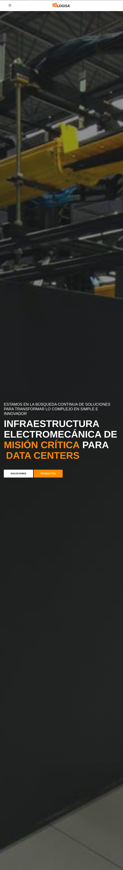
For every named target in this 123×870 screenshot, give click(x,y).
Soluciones (18, 473)
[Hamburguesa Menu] (10, 5)
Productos (48, 473)
